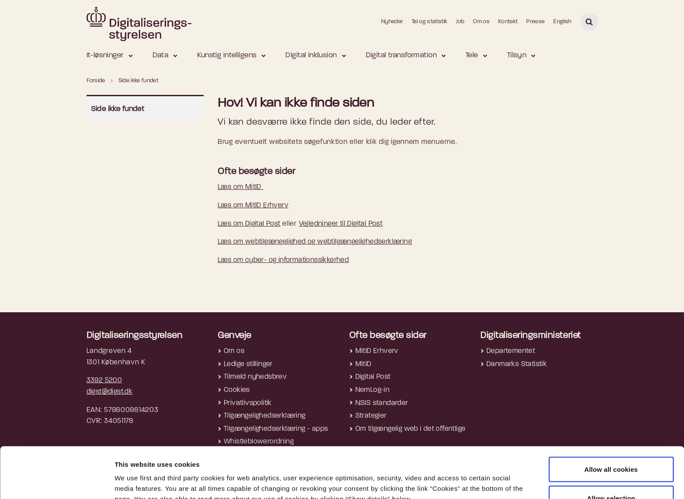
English (562, 21)
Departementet (510, 351)
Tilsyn (517, 55)
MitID (363, 364)
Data (161, 55)
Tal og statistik (429, 21)
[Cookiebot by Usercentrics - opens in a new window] (56, 482)
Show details (464, 476)
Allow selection (611, 447)
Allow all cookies (611, 418)
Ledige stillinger (248, 364)
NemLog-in (372, 390)
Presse (535, 21)
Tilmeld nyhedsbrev (255, 376)
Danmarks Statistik (516, 364)
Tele (471, 55)
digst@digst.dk (110, 391)
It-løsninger (105, 55)
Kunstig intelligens (227, 55)
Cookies (237, 390)
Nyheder (392, 21)
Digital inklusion (311, 55)
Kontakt (507, 21)
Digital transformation (401, 55)
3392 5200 (104, 380)
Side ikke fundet (118, 109)
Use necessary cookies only (611, 475)
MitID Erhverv (377, 351)
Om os (481, 21)
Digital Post (373, 376)
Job (460, 21)
